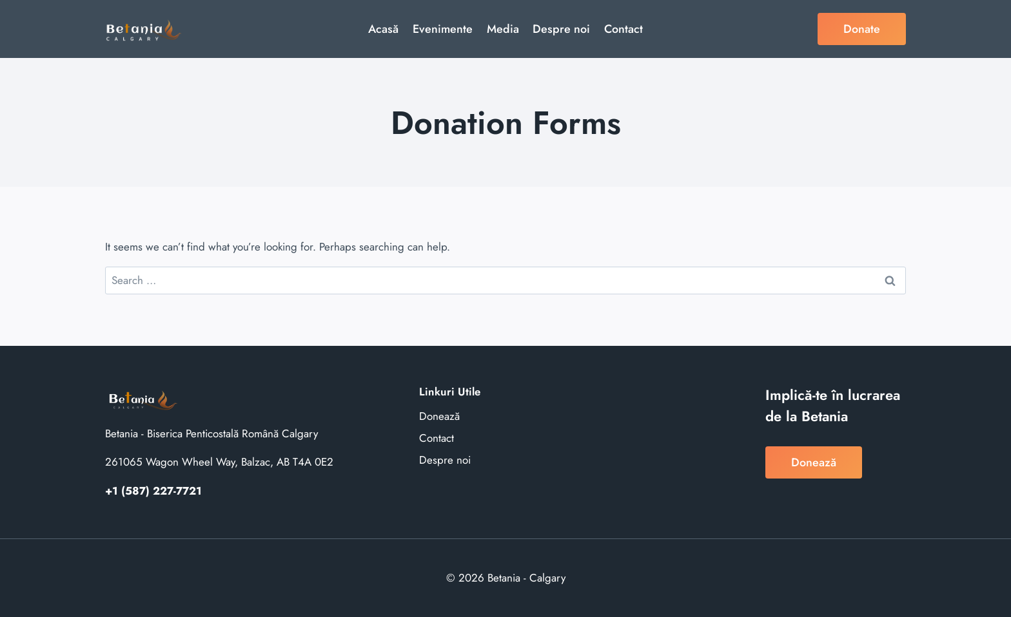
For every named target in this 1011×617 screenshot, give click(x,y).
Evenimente (443, 29)
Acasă (383, 29)
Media (503, 29)
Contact (623, 29)
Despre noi (561, 29)
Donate (861, 29)
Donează (439, 416)
